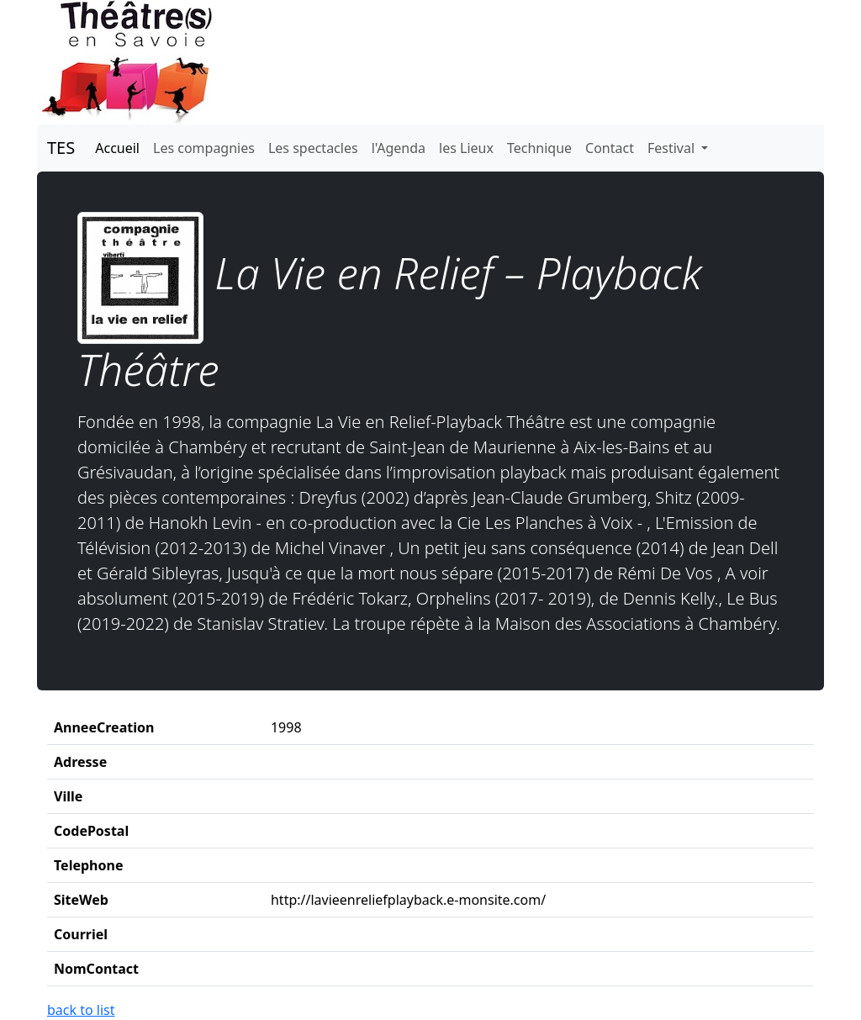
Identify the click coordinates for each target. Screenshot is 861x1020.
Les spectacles (313, 148)
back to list (81, 1010)
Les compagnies (204, 148)
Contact (609, 148)
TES (61, 147)
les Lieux (466, 148)
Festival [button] (672, 148)
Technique (539, 148)
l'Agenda (398, 148)
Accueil (117, 148)
